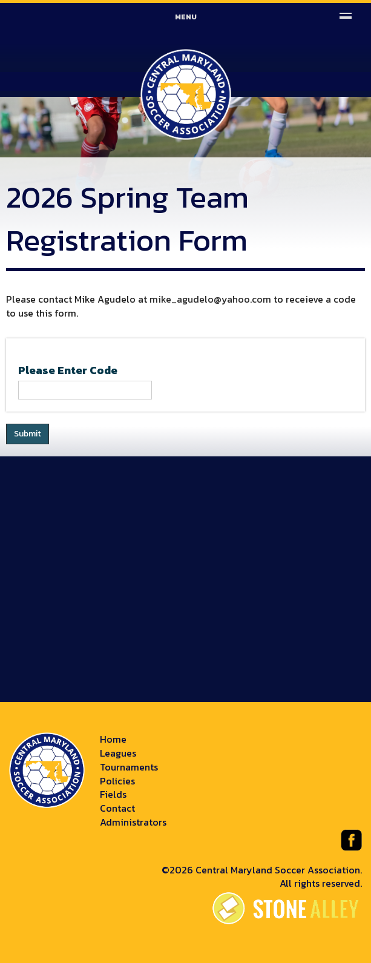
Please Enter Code (67, 370)
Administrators (133, 822)
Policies (117, 781)
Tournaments (129, 767)
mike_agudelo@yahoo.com (210, 299)
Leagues (118, 753)
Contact (117, 808)
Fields (113, 794)
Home (113, 739)
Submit (27, 433)
